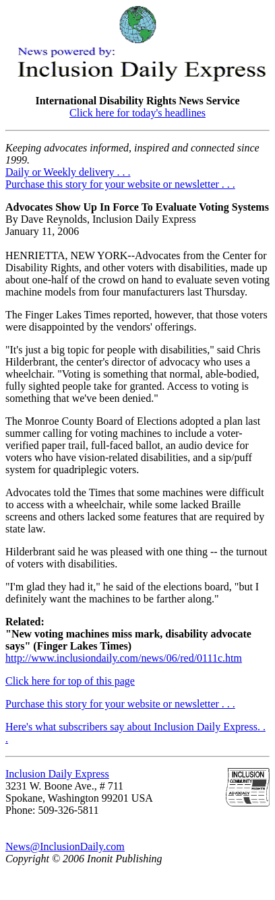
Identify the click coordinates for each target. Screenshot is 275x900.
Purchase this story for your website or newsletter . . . (120, 184)
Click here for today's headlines (137, 112)
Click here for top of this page (70, 681)
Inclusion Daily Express (57, 774)
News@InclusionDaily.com (65, 846)
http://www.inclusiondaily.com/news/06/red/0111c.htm (123, 658)
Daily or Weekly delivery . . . (67, 172)
